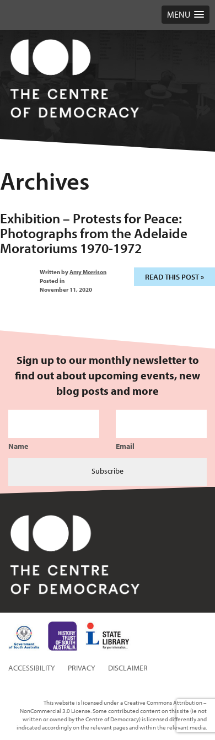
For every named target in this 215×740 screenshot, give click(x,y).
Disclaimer (128, 668)
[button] (185, 15)
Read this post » (174, 277)
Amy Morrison (87, 272)
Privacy (81, 668)
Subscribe (107, 471)
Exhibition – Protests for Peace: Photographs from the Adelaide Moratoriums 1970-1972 (93, 233)
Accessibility (31, 668)
